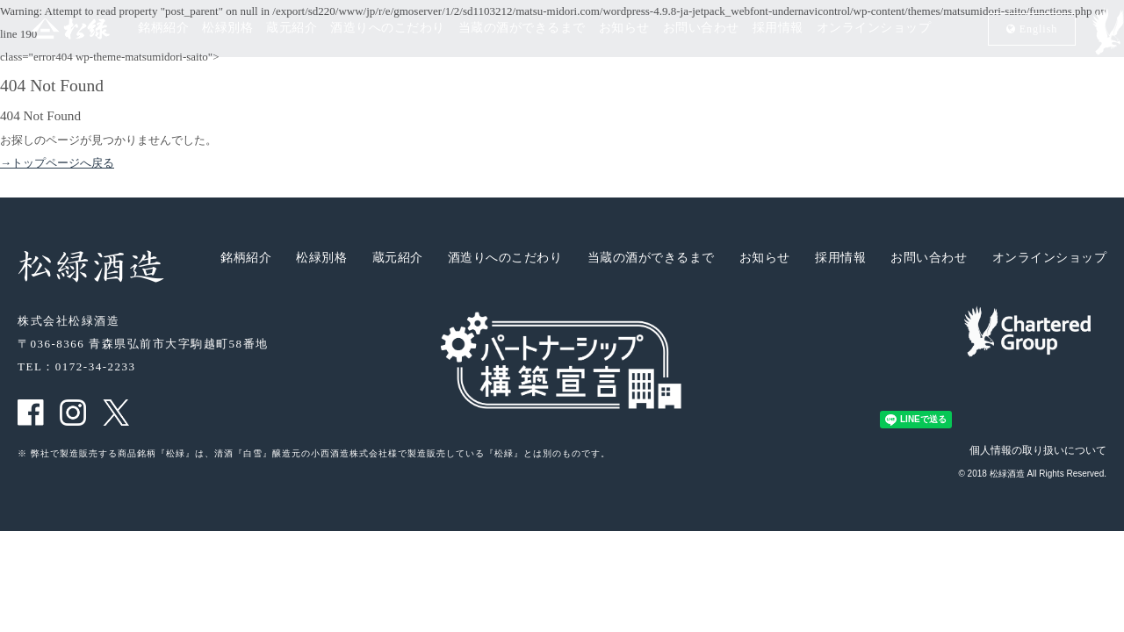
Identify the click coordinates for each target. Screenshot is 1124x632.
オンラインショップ (874, 28)
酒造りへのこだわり (387, 28)
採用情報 (778, 28)
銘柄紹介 (163, 28)
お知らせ (624, 28)
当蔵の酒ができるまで (522, 28)
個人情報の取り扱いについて (1037, 450)
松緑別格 (227, 28)
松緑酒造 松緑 (50, 27)
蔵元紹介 (291, 28)
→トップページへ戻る (57, 162)
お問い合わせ (701, 28)
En (1032, 28)
